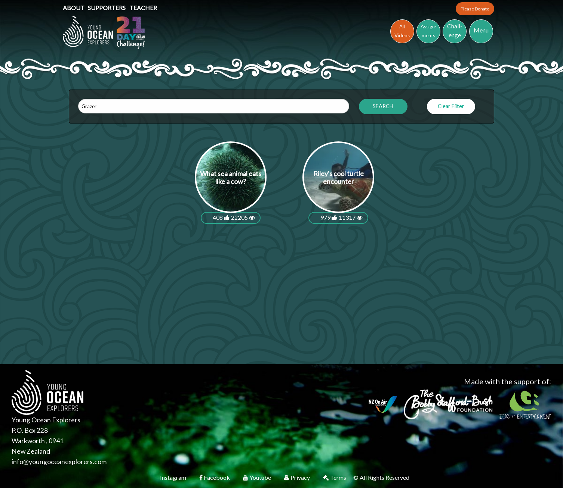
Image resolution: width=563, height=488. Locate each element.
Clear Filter (451, 106)
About (74, 7)
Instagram (173, 477)
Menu (481, 30)
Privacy (297, 477)
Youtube (257, 477)
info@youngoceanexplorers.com (59, 462)
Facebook (215, 477)
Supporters (107, 7)
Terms (335, 477)
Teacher (143, 7)
